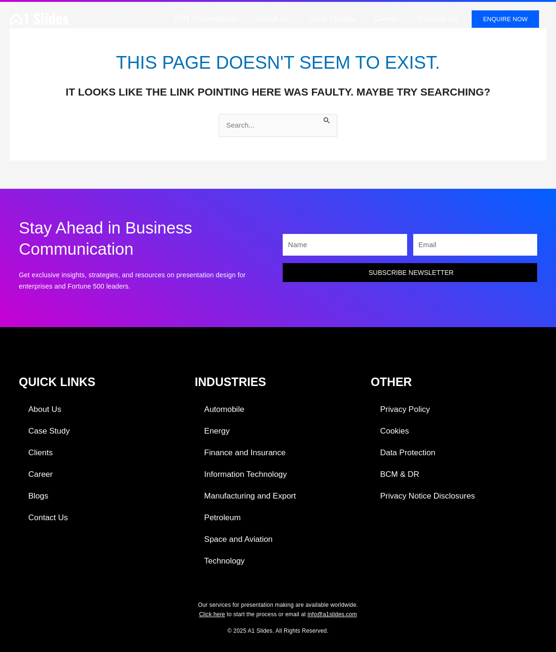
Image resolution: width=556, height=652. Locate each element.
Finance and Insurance (245, 452)
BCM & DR (399, 474)
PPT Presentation (206, 18)
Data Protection (407, 452)
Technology (224, 560)
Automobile (224, 409)
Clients (387, 18)
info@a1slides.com (332, 614)
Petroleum (222, 517)
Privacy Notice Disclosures (427, 495)
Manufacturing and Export (250, 495)
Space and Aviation (238, 539)
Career (40, 474)
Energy (216, 431)
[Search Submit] (327, 119)
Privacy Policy (405, 409)
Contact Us (438, 18)
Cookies (394, 431)
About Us (272, 18)
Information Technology (245, 474)
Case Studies (332, 18)
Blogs (38, 495)
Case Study (49, 431)
